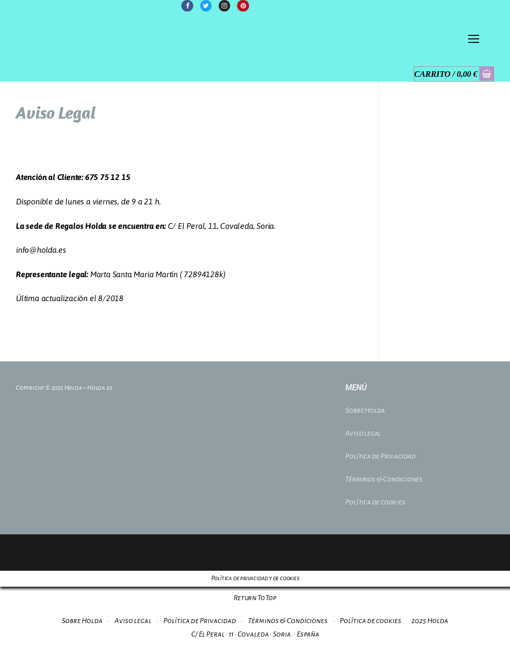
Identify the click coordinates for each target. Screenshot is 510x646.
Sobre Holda (365, 410)
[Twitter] (206, 5)
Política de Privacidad (380, 456)
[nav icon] (474, 39)
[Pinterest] (243, 5)
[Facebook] (187, 5)
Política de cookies (375, 502)
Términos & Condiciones (384, 479)
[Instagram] (224, 5)
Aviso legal (363, 433)
